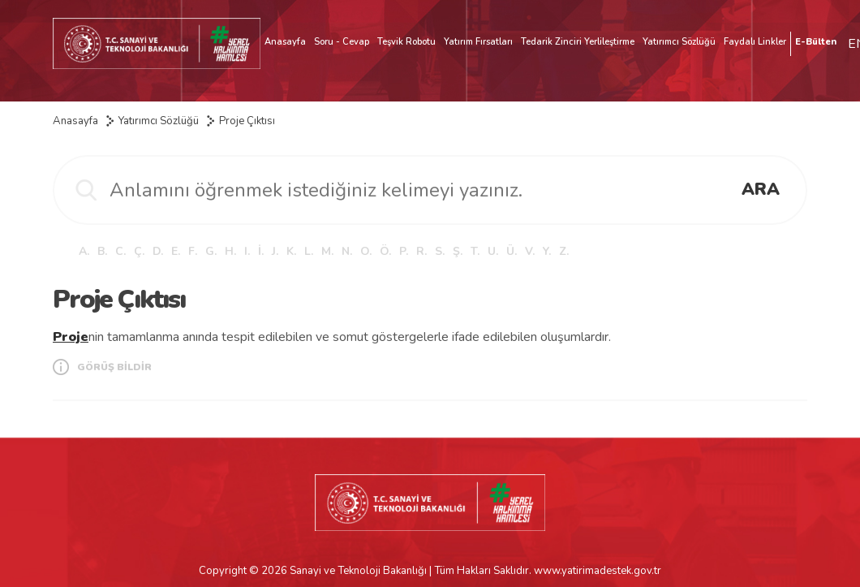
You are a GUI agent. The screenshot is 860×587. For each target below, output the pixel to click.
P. (403, 251)
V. (530, 251)
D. (158, 251)
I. (247, 251)
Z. (564, 251)
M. (327, 251)
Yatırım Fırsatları (478, 42)
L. (308, 251)
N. (347, 251)
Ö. (385, 251)
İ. (261, 251)
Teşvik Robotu (406, 42)
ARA (761, 189)
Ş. (457, 251)
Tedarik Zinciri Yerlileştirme (577, 42)
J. (275, 251)
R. (421, 251)
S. (440, 251)
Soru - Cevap (341, 42)
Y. (547, 251)
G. (211, 251)
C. (120, 251)
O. (366, 251)
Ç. (139, 251)
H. (230, 251)
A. (84, 251)
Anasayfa (285, 42)
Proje (70, 337)
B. (102, 251)
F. (192, 251)
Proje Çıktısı (247, 121)
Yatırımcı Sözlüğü (679, 42)
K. (291, 251)
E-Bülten (815, 42)
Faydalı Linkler (755, 42)
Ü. (511, 251)
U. (493, 251)
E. (175, 251)
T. (475, 251)
